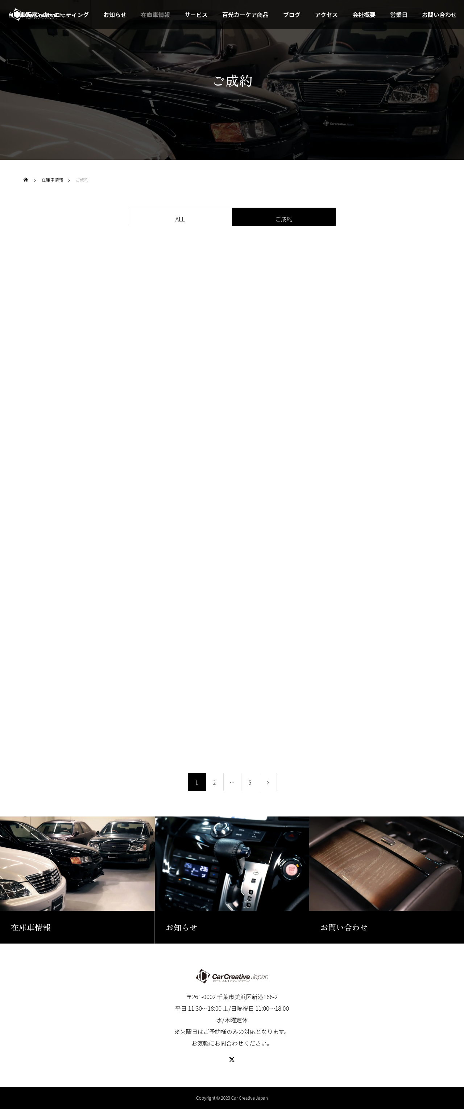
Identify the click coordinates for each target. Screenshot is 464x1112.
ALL (180, 219)
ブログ (292, 14)
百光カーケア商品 (245, 14)
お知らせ (115, 14)
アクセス (326, 14)
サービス (196, 14)
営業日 (398, 14)
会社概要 (364, 14)
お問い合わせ (439, 14)
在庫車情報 (155, 14)
